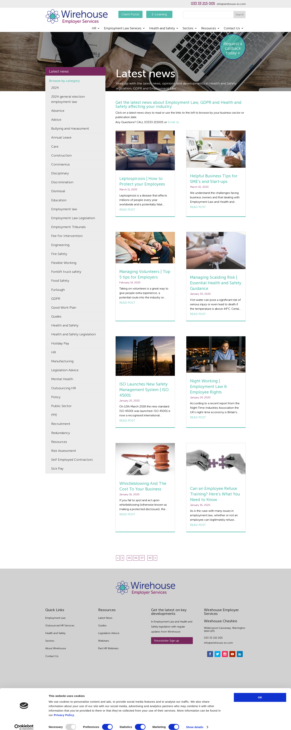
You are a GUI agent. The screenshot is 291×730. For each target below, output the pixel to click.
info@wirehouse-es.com (231, 4)
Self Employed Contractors (72, 460)
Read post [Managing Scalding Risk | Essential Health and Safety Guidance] (198, 314)
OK (260, 693)
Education (58, 200)
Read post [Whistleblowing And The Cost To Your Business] (127, 514)
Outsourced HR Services (59, 649)
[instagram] (225, 678)
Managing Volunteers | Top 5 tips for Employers (144, 274)
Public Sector (61, 406)
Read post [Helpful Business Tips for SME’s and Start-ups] (198, 207)
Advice (56, 120)
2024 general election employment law (68, 99)
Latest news (59, 71)
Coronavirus (60, 164)
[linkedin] (240, 678)
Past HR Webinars (108, 672)
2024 (55, 88)
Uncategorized (62, 504)
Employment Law (55, 642)
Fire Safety (59, 254)
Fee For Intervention (67, 236)
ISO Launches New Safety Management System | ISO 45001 (144, 390)
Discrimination (62, 182)
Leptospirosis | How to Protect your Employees (142, 181)
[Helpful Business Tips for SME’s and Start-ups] (216, 149)
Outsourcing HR (63, 388)
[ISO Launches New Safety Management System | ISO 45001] (145, 356)
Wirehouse (59, 549)
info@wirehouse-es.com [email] (218, 667)
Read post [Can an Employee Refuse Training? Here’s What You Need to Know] (198, 525)
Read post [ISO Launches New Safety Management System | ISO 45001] (127, 420)
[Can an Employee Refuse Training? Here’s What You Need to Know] (216, 461)
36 (135, 558)
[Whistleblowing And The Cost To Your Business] (145, 459)
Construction (61, 155)
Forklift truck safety (66, 272)
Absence (57, 111)
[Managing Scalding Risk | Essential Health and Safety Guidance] (216, 250)
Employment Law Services (122, 28)
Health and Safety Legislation (73, 334)
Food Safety (60, 281)
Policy (56, 397)
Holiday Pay (60, 343)
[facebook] (210, 678)
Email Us (173, 122)
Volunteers (59, 522)
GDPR (55, 299)
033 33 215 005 (203, 4)
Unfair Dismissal (63, 513)
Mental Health (62, 379)
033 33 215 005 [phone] (213, 662)
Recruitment (60, 424)
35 (129, 558)
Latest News (105, 642)
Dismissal (58, 191)
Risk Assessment (63, 451)
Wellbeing (58, 531)
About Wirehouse (55, 672)
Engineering (60, 245)
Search (240, 14)
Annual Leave (61, 137)
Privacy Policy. (64, 710)
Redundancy (60, 433)
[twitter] (217, 678)
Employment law (64, 209)
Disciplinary (60, 173)
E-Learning (159, 14)
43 (149, 558)
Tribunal (57, 487)
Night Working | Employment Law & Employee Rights (208, 386)
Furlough (58, 290)
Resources (208, 28)
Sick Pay (57, 468)
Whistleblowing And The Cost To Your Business (142, 486)
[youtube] (232, 678)
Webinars (103, 665)
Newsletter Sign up (166, 664)
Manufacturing (62, 361)
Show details (194, 722)
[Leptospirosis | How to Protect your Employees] (145, 150)
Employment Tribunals (68, 227)
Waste (56, 540)
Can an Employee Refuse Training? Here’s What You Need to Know (215, 494)
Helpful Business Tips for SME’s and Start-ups (214, 178)
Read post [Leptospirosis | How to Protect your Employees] (127, 209)
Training (57, 477)
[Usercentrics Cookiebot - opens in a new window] (24, 723)
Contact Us (232, 28)
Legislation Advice (65, 370)
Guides (56, 316)
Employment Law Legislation (73, 218)
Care (54, 146)
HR (94, 28)
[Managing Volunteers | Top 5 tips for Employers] (145, 247)
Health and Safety (162, 28)
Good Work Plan (63, 307)
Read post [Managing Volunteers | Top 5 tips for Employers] (127, 302)
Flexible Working (63, 263)
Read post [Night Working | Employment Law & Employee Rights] (198, 417)
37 (142, 558)
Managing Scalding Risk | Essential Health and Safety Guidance (215, 283)
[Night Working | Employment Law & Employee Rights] (216, 354)
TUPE (55, 495)
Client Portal (130, 14)
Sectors (188, 28)
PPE (54, 415)
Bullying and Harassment (70, 128)
